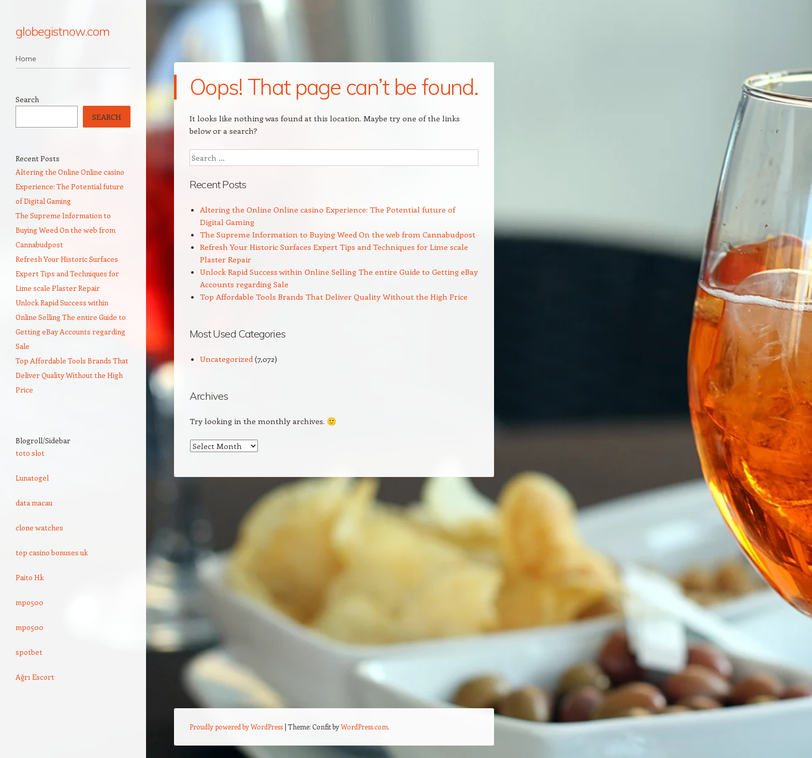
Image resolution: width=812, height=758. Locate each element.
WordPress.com (364, 726)
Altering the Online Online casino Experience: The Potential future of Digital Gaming (70, 186)
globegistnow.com (62, 31)
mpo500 (30, 602)
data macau (34, 503)
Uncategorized (226, 359)
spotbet (29, 652)
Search (27, 99)
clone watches (39, 527)
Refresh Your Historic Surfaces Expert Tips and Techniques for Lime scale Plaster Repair (67, 273)
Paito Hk (30, 577)
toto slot (30, 453)
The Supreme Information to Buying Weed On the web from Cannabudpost (337, 234)
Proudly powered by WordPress (236, 726)
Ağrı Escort (35, 677)
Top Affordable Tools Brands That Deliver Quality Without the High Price (334, 296)
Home (26, 58)
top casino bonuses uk (52, 552)
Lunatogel (32, 478)
